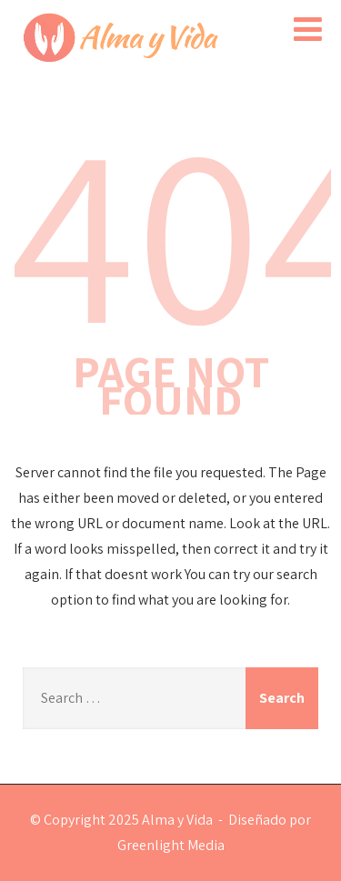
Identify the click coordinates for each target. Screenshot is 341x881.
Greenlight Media (171, 845)
